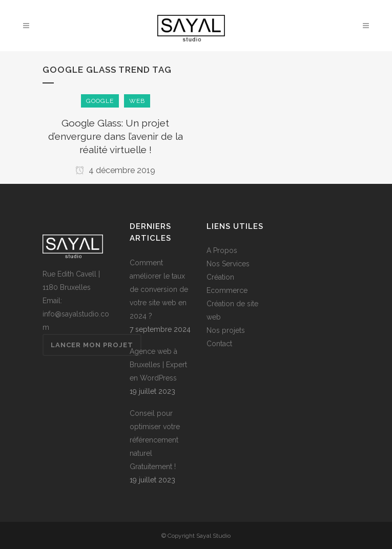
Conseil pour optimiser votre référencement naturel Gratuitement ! (155, 440)
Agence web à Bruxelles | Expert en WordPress (158, 364)
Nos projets (226, 330)
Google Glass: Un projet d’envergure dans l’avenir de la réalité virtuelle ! (115, 136)
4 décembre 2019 (115, 170)
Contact (219, 344)
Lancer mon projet (92, 345)
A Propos (222, 250)
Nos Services (228, 264)
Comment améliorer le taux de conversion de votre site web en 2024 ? (159, 289)
